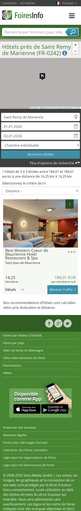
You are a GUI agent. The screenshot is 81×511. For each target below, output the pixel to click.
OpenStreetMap (55, 108)
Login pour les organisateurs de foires (29, 458)
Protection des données (19, 427)
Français (69, 3)
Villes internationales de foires (24, 358)
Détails (14, 289)
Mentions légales (15, 435)
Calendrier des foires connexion (25, 450)
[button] (40, 74)
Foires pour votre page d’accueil (25, 442)
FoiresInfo (23, 15)
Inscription (27, 3)
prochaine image (75, 223)
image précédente (5, 223)
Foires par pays (13, 343)
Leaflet (35, 108)
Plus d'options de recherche (52, 163)
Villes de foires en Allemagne (23, 350)
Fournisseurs (12, 365)
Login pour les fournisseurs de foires (28, 465)
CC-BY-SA (76, 108)
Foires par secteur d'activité (22, 335)
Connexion (9, 3)
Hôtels (7, 373)
